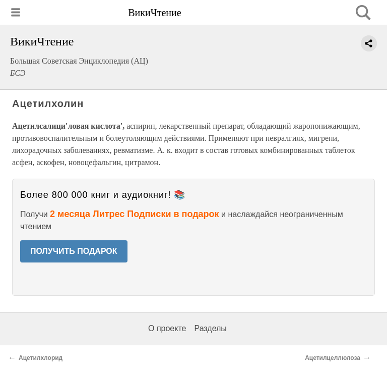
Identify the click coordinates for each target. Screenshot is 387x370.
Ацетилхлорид (40, 357)
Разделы (210, 328)
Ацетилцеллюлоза (332, 357)
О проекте (167, 328)
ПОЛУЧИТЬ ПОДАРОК (73, 251)
